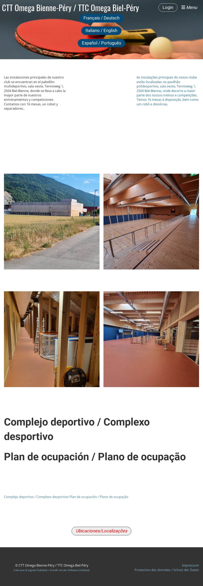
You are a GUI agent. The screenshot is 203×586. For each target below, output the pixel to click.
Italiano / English (101, 30)
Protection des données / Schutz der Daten (167, 570)
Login (168, 7)
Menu (189, 7)
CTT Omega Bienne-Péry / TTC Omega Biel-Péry (70, 7)
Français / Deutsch (101, 17)
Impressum (190, 565)
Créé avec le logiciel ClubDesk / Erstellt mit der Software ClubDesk (51, 570)
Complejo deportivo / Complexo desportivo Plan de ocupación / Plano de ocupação (66, 497)
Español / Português (101, 43)
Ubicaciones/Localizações (101, 530)
